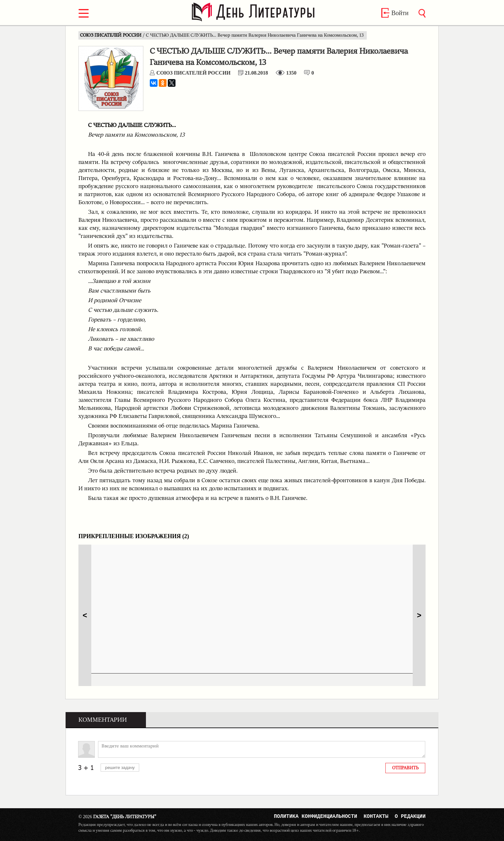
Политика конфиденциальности (315, 817)
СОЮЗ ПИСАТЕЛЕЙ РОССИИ (111, 35)
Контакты (376, 817)
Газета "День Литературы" (117, 816)
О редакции (410, 817)
